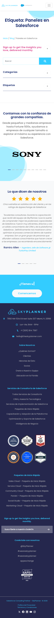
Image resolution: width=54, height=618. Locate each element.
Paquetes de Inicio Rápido (27, 409)
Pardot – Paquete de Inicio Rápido (27, 495)
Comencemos (27, 293)
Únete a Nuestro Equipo (27, 370)
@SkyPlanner (27, 546)
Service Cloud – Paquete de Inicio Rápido (27, 486)
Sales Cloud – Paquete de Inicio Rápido (27, 481)
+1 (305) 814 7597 (29, 330)
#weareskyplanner (27, 551)
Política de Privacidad (26, 605)
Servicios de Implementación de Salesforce (27, 404)
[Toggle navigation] (49, 5)
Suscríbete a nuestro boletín (19, 529)
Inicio (5, 38)
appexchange (27, 560)
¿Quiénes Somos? (27, 351)
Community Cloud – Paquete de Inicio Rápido (27, 491)
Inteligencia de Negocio (27, 423)
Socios (27, 365)
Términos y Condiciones (27, 607)
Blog (12, 38)
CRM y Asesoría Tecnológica (27, 399)
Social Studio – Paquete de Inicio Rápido (27, 500)
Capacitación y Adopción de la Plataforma (27, 413)
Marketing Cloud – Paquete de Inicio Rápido (27, 505)
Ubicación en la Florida (27, 375)
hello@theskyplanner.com (29, 336)
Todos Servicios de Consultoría (27, 394)
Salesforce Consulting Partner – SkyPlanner (24, 601)
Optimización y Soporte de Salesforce (27, 418)
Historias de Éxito (27, 360)
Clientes (27, 356)
